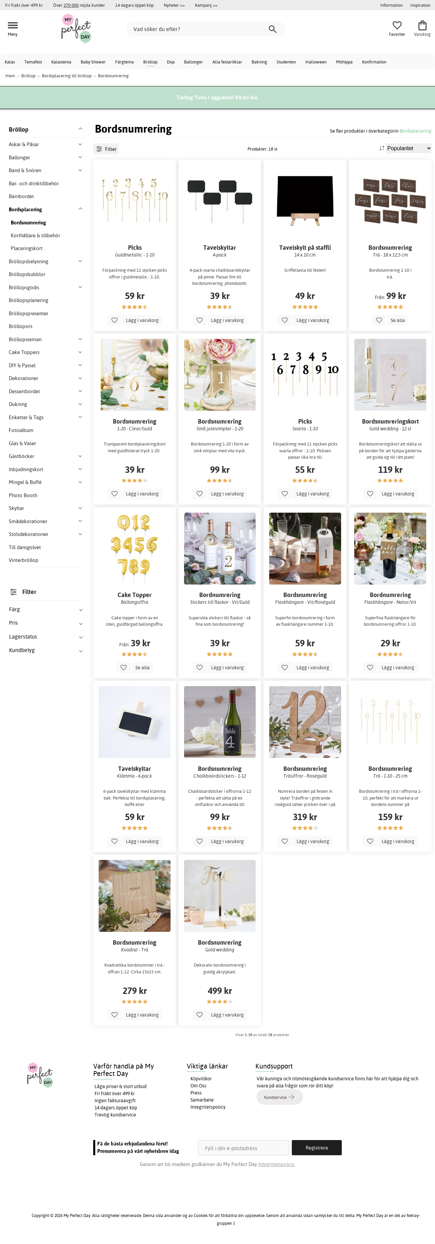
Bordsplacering (416, 131)
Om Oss (198, 1086)
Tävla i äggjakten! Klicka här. (226, 97)
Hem (10, 75)
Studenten (286, 61)
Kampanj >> (206, 5)
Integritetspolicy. (276, 1164)
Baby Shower (93, 61)
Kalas (10, 61)
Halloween (316, 61)
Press (196, 1093)
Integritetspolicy (208, 1107)
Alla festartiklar (227, 61)
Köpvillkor (201, 1079)
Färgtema (124, 61)
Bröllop (150, 61)
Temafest (33, 61)
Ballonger (193, 61)
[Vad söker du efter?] (206, 29)
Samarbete (202, 1100)
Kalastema (61, 61)
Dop (171, 61)
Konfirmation (374, 61)
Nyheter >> (174, 5)
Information (391, 5)
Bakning (259, 61)
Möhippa (344, 61)
